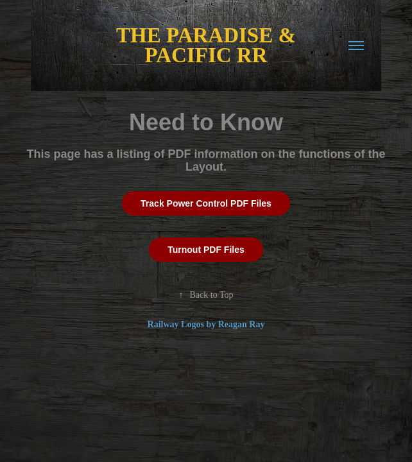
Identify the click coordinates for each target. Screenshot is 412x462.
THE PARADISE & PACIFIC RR (208, 45)
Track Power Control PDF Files (206, 203)
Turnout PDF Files (206, 249)
